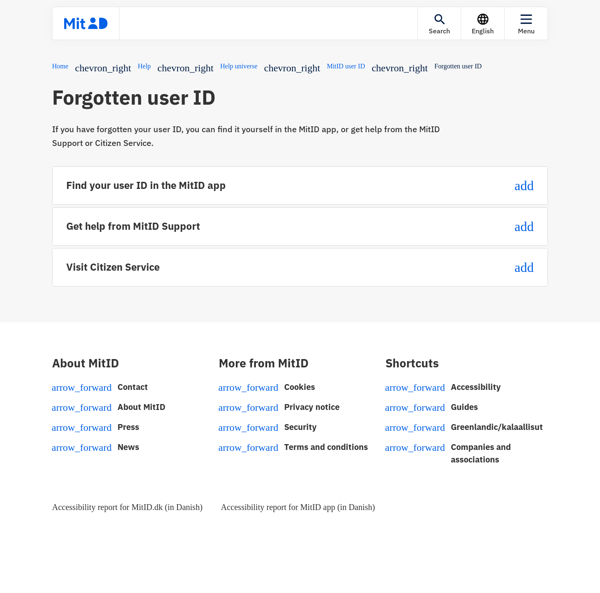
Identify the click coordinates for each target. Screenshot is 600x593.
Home (60, 66)
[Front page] (85, 23)
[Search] (439, 23)
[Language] (482, 23)
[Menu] (526, 23)
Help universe (238, 66)
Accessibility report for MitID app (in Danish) (298, 507)
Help (144, 66)
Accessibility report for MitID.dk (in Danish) (127, 507)
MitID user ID (346, 66)
